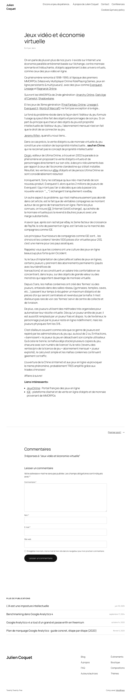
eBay (55, 170)
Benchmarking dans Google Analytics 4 (29, 614)
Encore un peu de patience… (56, 4)
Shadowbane (46, 98)
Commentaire (30, 482)
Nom (26, 515)
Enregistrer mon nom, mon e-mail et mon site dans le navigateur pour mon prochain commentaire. (65, 551)
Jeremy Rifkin (32, 135)
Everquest (96, 85)
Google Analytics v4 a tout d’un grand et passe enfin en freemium (45, 622)
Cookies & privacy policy (113, 9)
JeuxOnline (33, 388)
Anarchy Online (85, 94)
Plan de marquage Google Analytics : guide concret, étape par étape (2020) (51, 630)
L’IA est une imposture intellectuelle (27, 605)
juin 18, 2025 (120, 606)
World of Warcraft (49, 108)
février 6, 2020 (119, 630)
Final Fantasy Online (74, 104)
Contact (105, 4)
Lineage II (92, 104)
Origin (27, 155)
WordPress (120, 690)
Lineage (29, 88)
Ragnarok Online (47, 88)
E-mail (27, 527)
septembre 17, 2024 (117, 614)
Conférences (118, 4)
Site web (27, 539)
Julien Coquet (11, 6)
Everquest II (31, 108)
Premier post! (114, 432)
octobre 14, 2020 (118, 622)
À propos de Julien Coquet (86, 4)
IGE (50, 208)
